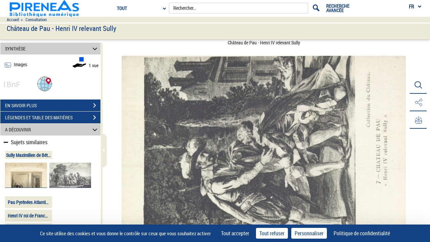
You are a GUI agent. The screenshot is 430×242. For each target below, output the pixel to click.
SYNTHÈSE (52, 48)
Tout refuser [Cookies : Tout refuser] (272, 233)
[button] (44, 83)
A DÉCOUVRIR (52, 129)
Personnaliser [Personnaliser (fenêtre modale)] (309, 233)
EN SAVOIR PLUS (52, 105)
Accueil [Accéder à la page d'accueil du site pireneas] (13, 20)
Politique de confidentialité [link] (362, 233)
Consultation (36, 20)
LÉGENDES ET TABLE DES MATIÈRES (52, 117)
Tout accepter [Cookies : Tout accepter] (235, 233)
